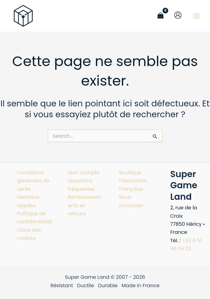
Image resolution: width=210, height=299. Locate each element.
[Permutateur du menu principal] (196, 15)
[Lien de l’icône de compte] (178, 15)
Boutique (130, 172)
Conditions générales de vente (33, 181)
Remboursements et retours (84, 205)
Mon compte (84, 172)
